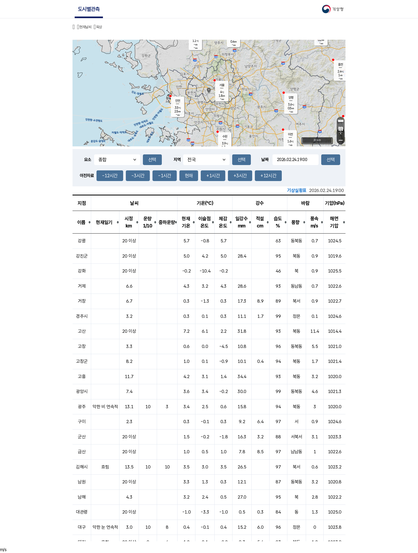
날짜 (264, 159)
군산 (82, 436)
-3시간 (137, 175)
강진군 (81, 256)
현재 (189, 175)
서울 (221, 85)
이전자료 (87, 175)
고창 (82, 346)
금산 (82, 451)
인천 (177, 101)
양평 (290, 97)
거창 (82, 301)
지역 (177, 159)
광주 (82, 406)
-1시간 (164, 175)
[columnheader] (82, 222)
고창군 (81, 361)
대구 (82, 527)
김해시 (81, 467)
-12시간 (110, 175)
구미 (82, 421)
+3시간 (240, 175)
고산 (82, 331)
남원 (82, 481)
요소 (87, 159)
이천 (290, 134)
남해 (82, 497)
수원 (224, 136)
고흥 (82, 376)
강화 (82, 271)
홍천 (340, 64)
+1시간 (213, 175)
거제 (82, 286)
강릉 (82, 240)
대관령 (81, 512)
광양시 (81, 391)
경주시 (81, 316)
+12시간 (268, 175)
